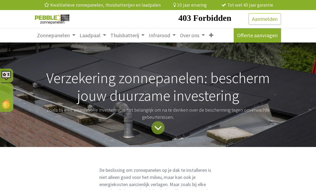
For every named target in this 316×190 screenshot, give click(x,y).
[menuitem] (56, 35)
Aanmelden (265, 19)
